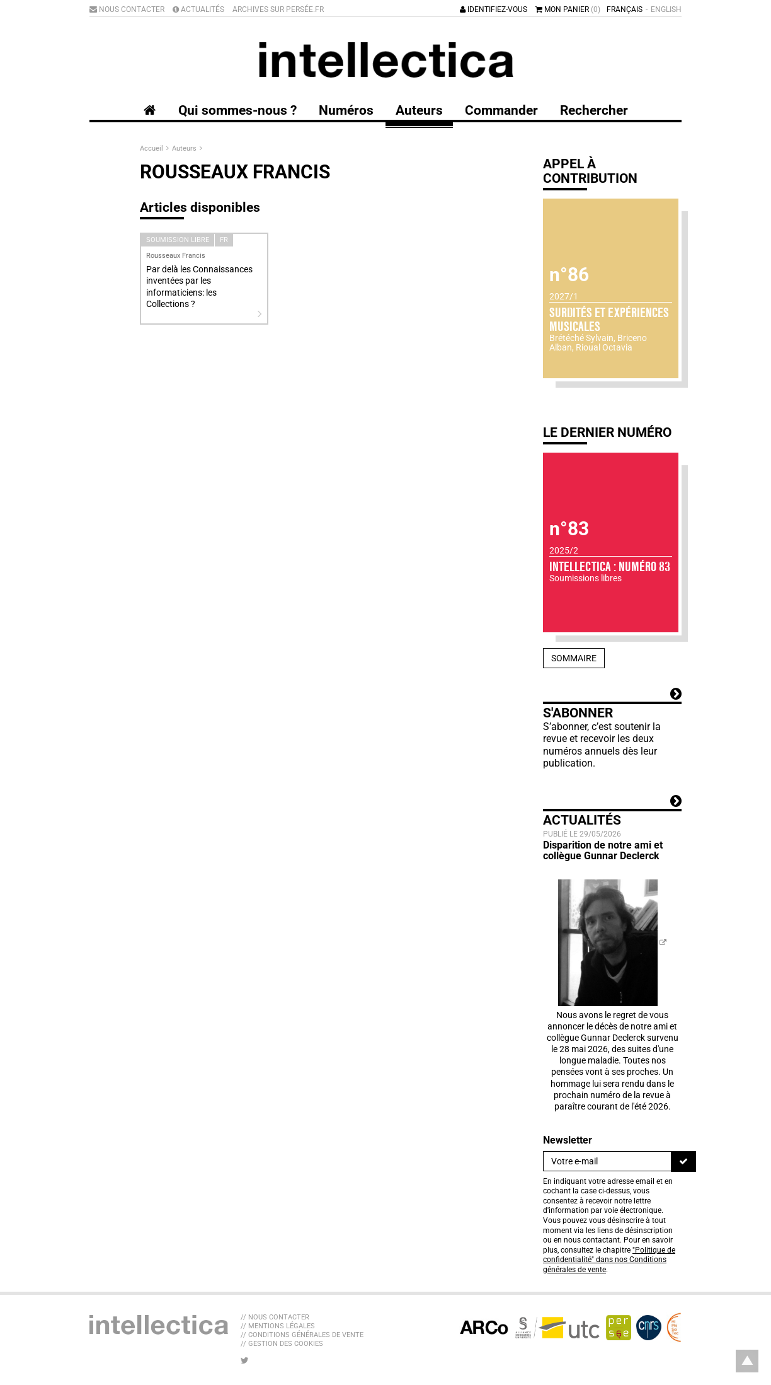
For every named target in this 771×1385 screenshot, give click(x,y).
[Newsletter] (607, 1161)
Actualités (198, 9)
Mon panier (567, 9)
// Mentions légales (278, 1326)
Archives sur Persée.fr (278, 9)
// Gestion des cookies (282, 1344)
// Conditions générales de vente (302, 1335)
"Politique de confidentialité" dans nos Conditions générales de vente (609, 1260)
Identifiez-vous (493, 9)
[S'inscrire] (683, 1161)
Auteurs (185, 148)
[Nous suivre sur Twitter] (245, 1360)
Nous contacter (126, 9)
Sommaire (574, 658)
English (666, 9)
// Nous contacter (275, 1317)
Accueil (152, 148)
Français (624, 9)
